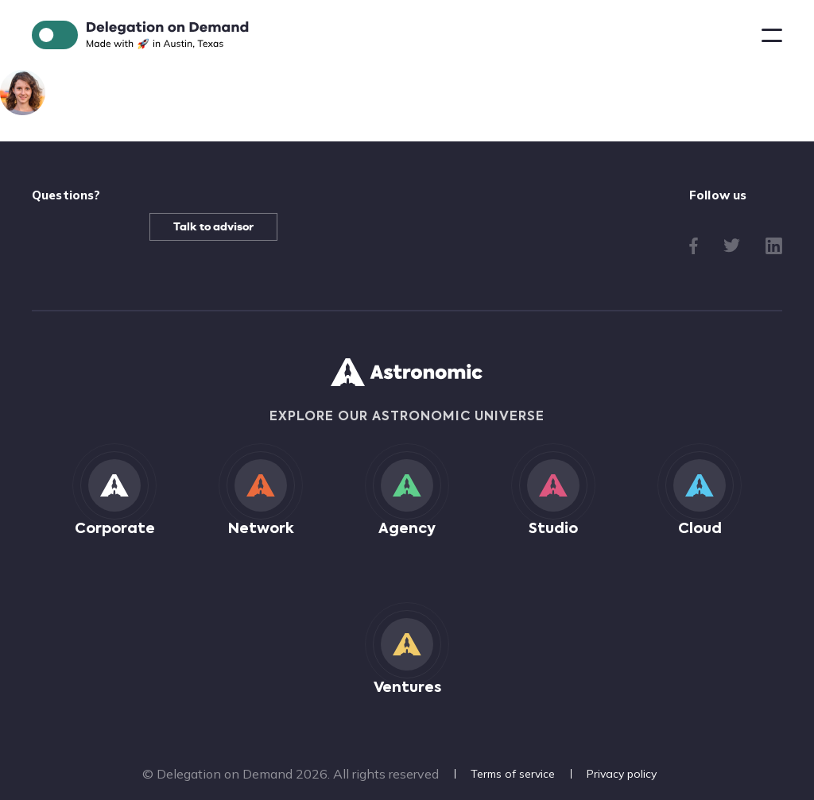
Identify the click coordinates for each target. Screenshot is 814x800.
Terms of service (513, 774)
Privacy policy (622, 774)
